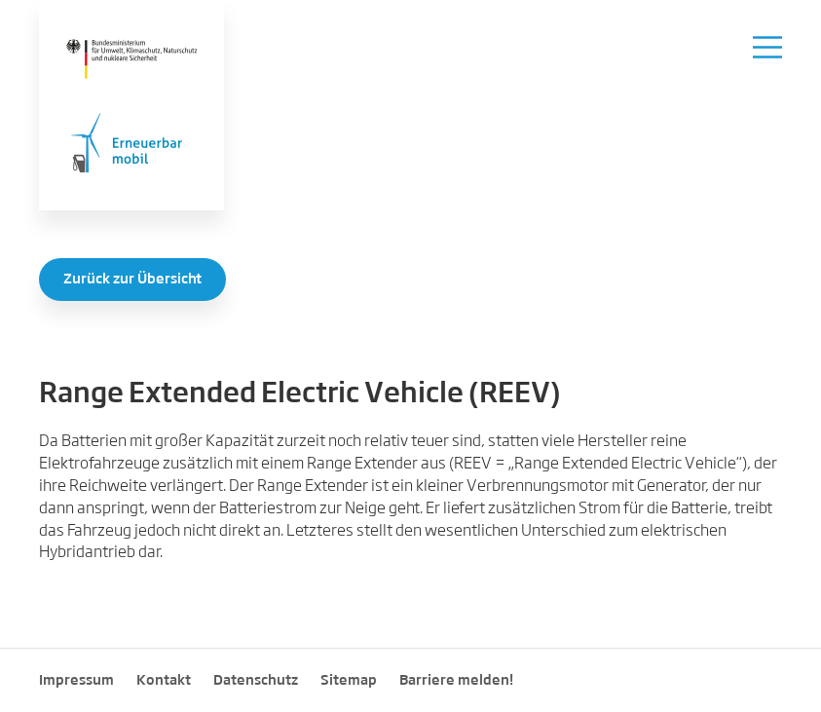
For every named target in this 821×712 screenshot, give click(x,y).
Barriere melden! (456, 681)
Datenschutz (255, 681)
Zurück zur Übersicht (132, 279)
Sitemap (348, 681)
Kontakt (163, 681)
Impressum (76, 681)
